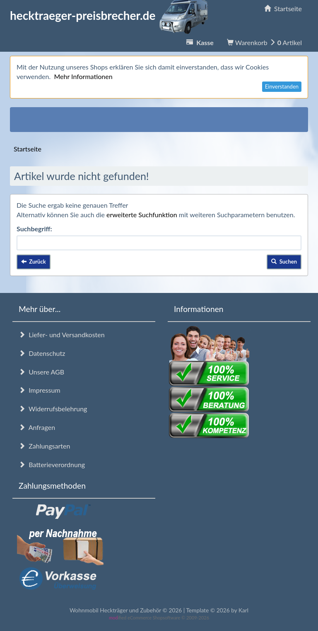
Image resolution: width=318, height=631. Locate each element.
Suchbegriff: (34, 229)
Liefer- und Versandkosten (62, 334)
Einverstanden (282, 86)
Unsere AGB (41, 372)
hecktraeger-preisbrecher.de (111, 15)
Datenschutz (42, 353)
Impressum (39, 390)
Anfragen (37, 427)
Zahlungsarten (44, 446)
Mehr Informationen (83, 76)
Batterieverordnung (52, 464)
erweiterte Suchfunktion (141, 214)
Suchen (284, 261)
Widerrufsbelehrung (53, 409)
